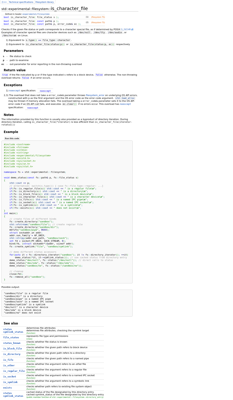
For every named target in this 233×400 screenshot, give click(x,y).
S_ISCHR (126, 29)
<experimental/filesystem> (36, 14)
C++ (4, 2)
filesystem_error (95, 95)
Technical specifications (21, 2)
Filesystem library (44, 2)
